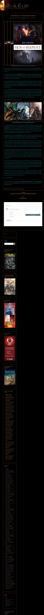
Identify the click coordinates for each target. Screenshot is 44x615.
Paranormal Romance (9, 542)
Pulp (6, 548)
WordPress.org (8, 605)
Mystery (6, 533)
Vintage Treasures (8, 583)
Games (6, 511)
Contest (6, 491)
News (6, 537)
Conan (6, 489)
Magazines (7, 526)
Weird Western (8, 585)
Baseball (6, 473)
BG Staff (6, 476)
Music (6, 530)
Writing (22, 188)
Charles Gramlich (8, 442)
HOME (5, 233)
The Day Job (22, 183)
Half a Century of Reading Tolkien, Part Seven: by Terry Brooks (9, 397)
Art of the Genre (8, 471)
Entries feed (7, 600)
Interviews (7, 521)
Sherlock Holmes (8, 568)
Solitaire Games (8, 570)
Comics (6, 486)
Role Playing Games (8, 561)
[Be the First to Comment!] (24, 209)
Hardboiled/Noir (8, 518)
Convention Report (8, 494)
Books (7, 188)
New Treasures (8, 535)
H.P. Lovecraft (7, 516)
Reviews (6, 550)
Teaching (7, 575)
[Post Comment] (32, 215)
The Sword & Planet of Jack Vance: (9, 458)
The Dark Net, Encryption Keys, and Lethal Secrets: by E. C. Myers (9, 437)
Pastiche (6, 546)
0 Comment (33, 17)
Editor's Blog (7, 500)
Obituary (6, 540)
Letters (6, 523)
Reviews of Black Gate (9, 553)
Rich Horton (7, 557)
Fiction (6, 507)
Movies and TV (7, 528)
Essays (6, 502)
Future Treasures (11, 188)
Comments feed (8, 602)
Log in (6, 598)
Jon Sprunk (27, 17)
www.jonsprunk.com (8, 184)
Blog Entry (7, 482)
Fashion (6, 504)
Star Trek (7, 572)
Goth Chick (7, 514)
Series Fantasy (18, 188)
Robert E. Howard (8, 559)
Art (5, 469)
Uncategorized (8, 581)
